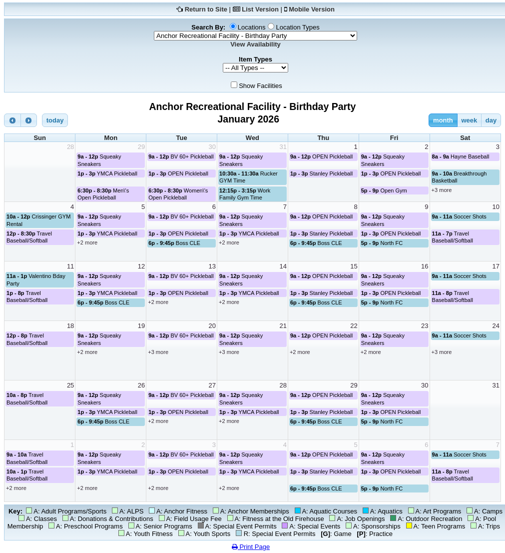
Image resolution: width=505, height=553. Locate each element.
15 (353, 266)
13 (212, 266)
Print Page (251, 546)
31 (282, 146)
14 (282, 266)
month (443, 120)
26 (141, 385)
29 (141, 146)
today (55, 120)
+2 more (87, 243)
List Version (260, 9)
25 (70, 385)
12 (141, 266)
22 (353, 326)
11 (70, 266)
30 (212, 146)
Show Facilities (260, 86)
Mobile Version (312, 9)
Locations (252, 27)
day (491, 120)
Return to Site (206, 9)
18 (70, 326)
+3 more (442, 190)
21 (282, 326)
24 (496, 326)
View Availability (255, 44)
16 (424, 266)
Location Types (297, 27)
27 (212, 385)
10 (496, 206)
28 (70, 146)
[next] (28, 120)
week (469, 120)
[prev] (12, 120)
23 (424, 326)
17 (496, 266)
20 (212, 326)
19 (141, 326)
